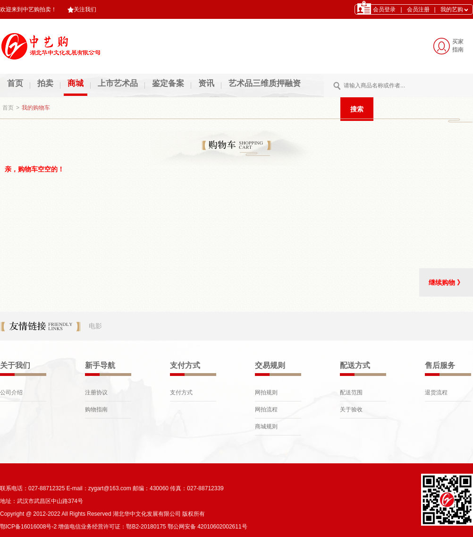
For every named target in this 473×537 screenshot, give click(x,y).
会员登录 (384, 9)
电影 (95, 326)
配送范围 (351, 392)
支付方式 (181, 392)
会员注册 (418, 9)
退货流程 (436, 392)
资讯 (206, 83)
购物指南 (96, 409)
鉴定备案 (168, 83)
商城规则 (266, 426)
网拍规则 (266, 392)
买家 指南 (458, 45)
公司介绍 (11, 392)
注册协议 (96, 392)
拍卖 (45, 83)
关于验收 (351, 409)
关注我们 (82, 9)
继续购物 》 (446, 282)
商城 (76, 83)
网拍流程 (266, 409)
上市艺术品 (118, 83)
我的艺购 (454, 9)
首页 (15, 83)
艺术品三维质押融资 (264, 83)
